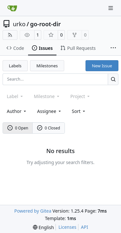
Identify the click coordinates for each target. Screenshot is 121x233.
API (84, 227)
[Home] (12, 8)
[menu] (79, 111)
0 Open (17, 128)
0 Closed (48, 128)
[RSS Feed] (10, 35)
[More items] (113, 48)
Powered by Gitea (32, 211)
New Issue (102, 66)
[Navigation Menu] (111, 8)
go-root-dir (45, 24)
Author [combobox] (17, 111)
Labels (15, 66)
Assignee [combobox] (49, 111)
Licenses (67, 227)
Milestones (47, 66)
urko (19, 24)
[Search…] (113, 79)
